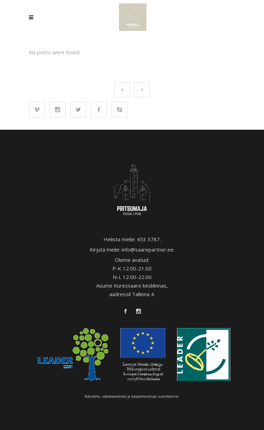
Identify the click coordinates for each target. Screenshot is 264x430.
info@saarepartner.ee (148, 249)
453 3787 (148, 239)
